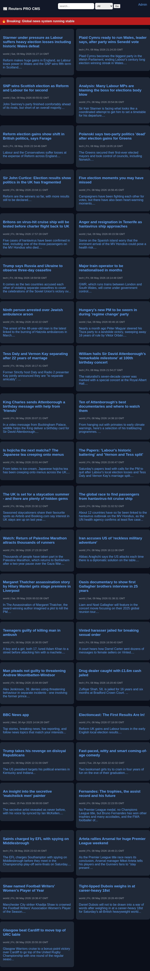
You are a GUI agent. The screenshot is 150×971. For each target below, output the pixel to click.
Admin (142, 4)
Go (117, 6)
